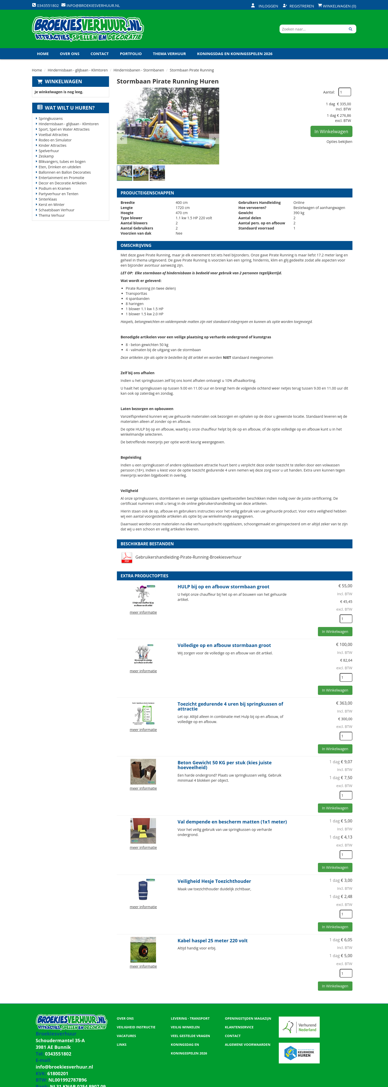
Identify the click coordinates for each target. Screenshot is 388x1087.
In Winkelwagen (331, 131)
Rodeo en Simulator (55, 140)
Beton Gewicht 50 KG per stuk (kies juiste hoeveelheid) (225, 765)
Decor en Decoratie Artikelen (63, 183)
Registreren (298, 5)
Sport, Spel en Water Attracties (64, 129)
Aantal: (329, 92)
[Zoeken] (350, 29)
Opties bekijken (339, 141)
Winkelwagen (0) (337, 5)
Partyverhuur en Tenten (58, 193)
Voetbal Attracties (53, 134)
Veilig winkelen (185, 1027)
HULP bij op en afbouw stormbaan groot (223, 586)
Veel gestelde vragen (190, 1035)
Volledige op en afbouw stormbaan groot (224, 645)
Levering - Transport (190, 1018)
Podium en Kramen (55, 188)
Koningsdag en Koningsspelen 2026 (235, 53)
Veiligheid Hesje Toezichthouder (214, 881)
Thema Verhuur (169, 53)
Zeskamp (46, 156)
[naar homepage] (88, 29)
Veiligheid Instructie (136, 1027)
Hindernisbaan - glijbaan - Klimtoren (78, 70)
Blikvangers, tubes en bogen (62, 161)
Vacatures (126, 1035)
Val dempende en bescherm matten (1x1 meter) (232, 822)
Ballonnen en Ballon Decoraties (65, 172)
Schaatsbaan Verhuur (56, 209)
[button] (122, 139)
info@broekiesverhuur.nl (71, 1055)
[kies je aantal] (346, 618)
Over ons (69, 53)
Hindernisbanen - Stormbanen (139, 70)
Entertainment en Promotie (61, 177)
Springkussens (51, 118)
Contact (100, 53)
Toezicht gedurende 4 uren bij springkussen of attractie (230, 706)
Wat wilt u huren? (66, 107)
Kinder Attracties (52, 145)
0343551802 (53, 1050)
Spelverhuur (49, 150)
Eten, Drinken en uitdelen (60, 166)
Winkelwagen (63, 81)
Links (122, 1044)
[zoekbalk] (312, 29)
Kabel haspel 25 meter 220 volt (213, 940)
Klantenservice (239, 1027)
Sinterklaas (48, 199)
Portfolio (131, 53)
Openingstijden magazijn (248, 1018)
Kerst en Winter (51, 204)
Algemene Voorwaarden (247, 1044)
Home (43, 53)
